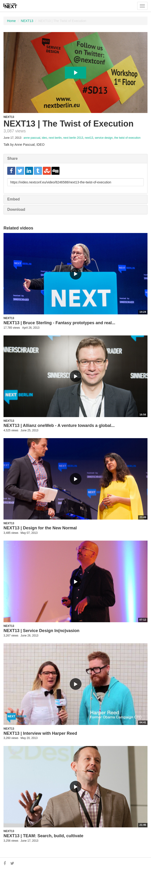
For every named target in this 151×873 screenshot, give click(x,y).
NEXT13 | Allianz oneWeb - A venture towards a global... (59, 425)
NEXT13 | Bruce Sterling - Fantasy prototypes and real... (59, 322)
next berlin (55, 137)
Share (12, 158)
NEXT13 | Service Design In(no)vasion (41, 630)
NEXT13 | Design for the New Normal (40, 528)
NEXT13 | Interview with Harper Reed (40, 733)
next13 (89, 137)
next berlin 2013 (73, 137)
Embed (13, 199)
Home (11, 21)
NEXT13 (27, 21)
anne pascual (31, 137)
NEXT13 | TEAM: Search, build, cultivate (43, 835)
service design (104, 137)
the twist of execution (127, 137)
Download (16, 209)
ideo (44, 137)
